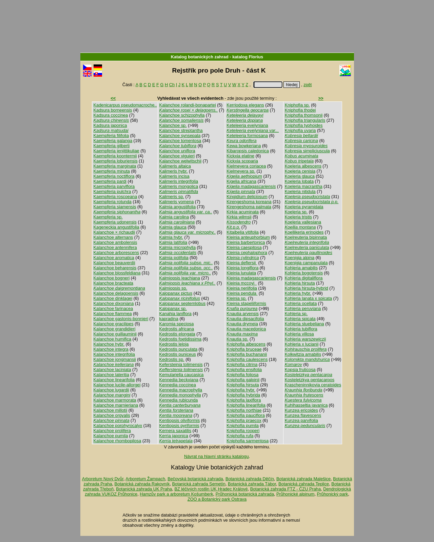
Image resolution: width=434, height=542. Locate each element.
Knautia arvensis (242, 313)
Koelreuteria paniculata (307, 247)
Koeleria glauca (300, 176)
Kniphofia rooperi (242, 430)
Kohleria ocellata (301, 303)
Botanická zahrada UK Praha (144, 488)
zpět (307, 84)
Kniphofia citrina (241, 364)
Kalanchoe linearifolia (114, 379)
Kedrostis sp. (171, 359)
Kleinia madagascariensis (251, 277)
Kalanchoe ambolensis (115, 242)
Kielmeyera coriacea (246, 166)
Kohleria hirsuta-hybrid (306, 288)
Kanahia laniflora (175, 313)
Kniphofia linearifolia (245, 405)
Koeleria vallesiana (303, 222)
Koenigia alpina (300, 257)
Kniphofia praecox (243, 420)
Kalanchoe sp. (173, 125)
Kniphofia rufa (239, 435)
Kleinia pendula (241, 293)
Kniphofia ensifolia (244, 369)
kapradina (168, 318)
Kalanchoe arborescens (116, 252)
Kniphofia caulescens (247, 359)
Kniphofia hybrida (243, 395)
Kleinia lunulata (241, 272)
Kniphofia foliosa (242, 374)
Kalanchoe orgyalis (112, 415)
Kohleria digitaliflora (304, 277)
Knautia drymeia (242, 323)
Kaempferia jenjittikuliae (116, 150)
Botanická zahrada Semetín (198, 483)
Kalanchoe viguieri (177, 155)
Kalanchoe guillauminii (115, 333)
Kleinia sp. (236, 298)
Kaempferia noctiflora (114, 176)
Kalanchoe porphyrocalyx (118, 425)
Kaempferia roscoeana (115, 196)
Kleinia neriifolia (241, 288)
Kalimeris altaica (175, 166)
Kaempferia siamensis (115, 206)
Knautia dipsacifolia (245, 318)
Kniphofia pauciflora (245, 415)
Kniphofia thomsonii (304, 115)
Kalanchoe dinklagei (113, 298)
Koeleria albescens (303, 166)
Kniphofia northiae (243, 410)
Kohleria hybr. (298, 293)
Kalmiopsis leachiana (179, 277)
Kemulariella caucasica (181, 374)
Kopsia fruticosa (300, 369)
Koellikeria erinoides (304, 232)
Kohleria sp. (296, 313)
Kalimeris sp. (171, 196)
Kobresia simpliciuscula (307, 150)
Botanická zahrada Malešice (303, 478)
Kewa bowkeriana (243, 145)
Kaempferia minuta (112, 171)
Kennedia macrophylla (180, 389)
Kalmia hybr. (171, 237)
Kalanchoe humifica (113, 339)
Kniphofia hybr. (240, 389)
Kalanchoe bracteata (113, 283)
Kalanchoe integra (111, 349)
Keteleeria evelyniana (247, 125)
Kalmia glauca (172, 227)
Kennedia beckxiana (178, 379)
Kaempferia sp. (108, 216)
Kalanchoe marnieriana (116, 405)
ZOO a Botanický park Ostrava (217, 499)
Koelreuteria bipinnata (306, 237)
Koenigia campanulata (306, 262)
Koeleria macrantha (303, 186)
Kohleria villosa (299, 333)
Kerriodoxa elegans (245, 105)
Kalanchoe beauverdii (114, 262)
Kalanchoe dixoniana (114, 303)
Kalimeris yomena (176, 201)
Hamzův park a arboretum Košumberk (176, 494)
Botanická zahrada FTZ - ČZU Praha (285, 488)
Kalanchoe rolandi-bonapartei (187, 105)
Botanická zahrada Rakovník (142, 483)
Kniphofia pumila (242, 425)
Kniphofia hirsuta (242, 384)
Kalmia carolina (174, 216)
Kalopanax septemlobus (182, 303)
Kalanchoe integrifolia (114, 354)
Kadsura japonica (110, 125)
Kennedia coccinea (177, 384)
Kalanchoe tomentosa (180, 140)
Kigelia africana (241, 181)
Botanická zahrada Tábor (252, 483)
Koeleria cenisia (300, 171)
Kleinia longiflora (242, 267)
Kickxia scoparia (242, 160)
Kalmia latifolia (173, 242)
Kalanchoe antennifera (115, 247)
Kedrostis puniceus (177, 354)
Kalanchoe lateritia (111, 374)
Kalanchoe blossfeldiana (117, 272)
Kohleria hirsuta (300, 283)
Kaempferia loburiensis (116, 160)
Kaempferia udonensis (115, 222)
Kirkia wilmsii (238, 216)
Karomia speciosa (176, 323)
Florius (256, 56)
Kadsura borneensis (113, 110)
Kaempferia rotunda (113, 201)
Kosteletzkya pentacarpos (310, 379)
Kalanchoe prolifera (112, 430)
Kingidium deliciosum (246, 196)
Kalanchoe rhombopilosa (117, 440)
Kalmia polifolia (174, 257)
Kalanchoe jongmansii (115, 359)
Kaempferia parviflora (114, 186)
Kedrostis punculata (178, 349)
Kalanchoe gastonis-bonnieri (121, 318)
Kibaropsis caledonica (247, 150)
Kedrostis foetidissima (180, 339)
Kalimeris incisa (174, 176)
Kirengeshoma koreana (248, 201)
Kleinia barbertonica (245, 242)
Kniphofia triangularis (305, 120)
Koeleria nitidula (300, 191)
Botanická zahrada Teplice (303, 483)
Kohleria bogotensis (304, 272)
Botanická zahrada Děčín (249, 478)
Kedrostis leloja (174, 344)
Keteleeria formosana (247, 135)
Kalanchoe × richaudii (114, 232)
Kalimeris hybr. (173, 171)
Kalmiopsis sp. (173, 288)
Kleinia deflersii (241, 262)
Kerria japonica (173, 435)
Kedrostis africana (176, 328)
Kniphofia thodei (300, 110)
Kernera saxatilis (175, 430)
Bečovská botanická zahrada (195, 478)
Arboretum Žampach (145, 478)
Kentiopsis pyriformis (179, 425)
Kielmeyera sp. (240, 171)
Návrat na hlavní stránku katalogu (216, 456)
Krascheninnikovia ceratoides (313, 384)
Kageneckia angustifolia (116, 227)
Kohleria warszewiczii (305, 339)
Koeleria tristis (298, 216)
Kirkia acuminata (242, 211)
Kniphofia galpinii (242, 379)
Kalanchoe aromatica (114, 257)
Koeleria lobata (299, 181)
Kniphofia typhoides (304, 125)
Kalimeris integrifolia (178, 181)
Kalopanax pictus (175, 293)
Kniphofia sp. (297, 105)
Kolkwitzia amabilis (303, 354)
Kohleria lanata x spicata (308, 298)
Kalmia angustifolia (177, 206)
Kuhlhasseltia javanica (306, 405)
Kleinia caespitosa (243, 247)
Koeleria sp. (296, 211)
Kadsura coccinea (111, 115)
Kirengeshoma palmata (248, 206)
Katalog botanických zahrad (200, 56)
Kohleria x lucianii (302, 344)
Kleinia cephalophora (246, 252)
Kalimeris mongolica (178, 186)
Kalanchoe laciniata (112, 369)
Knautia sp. (237, 339)
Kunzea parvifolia (301, 420)
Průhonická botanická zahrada (245, 494)
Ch (172, 84)
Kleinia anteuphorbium (248, 237)
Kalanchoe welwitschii (180, 160)
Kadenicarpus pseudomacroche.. (125, 105)
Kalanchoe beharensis (115, 267)
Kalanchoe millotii (110, 410)
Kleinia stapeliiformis (246, 303)
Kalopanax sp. (173, 308)
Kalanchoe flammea (113, 313)
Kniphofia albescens (245, 344)
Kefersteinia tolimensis (181, 364)
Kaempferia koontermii (115, 155)
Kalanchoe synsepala (180, 135)
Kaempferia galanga (113, 140)
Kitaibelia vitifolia (242, 232)
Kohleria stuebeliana (304, 323)
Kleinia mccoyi (241, 283)
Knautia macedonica (246, 328)
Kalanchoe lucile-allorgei (117, 384)
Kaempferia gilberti (112, 145)
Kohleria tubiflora (301, 328)
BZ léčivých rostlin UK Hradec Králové (211, 488)
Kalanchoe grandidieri (115, 328)
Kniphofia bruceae (243, 349)
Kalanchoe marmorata (115, 400)
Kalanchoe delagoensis (116, 293)
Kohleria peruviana (303, 308)
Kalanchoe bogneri (112, 277)
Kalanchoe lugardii (111, 389)
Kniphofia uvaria (300, 130)
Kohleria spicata (300, 318)
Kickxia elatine (240, 155)
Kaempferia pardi (110, 181)
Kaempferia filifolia (111, 135)
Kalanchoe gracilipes (114, 323)
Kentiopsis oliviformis (179, 420)
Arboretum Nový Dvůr (102, 478)
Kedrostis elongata (177, 333)
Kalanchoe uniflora (177, 150)
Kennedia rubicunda (178, 400)
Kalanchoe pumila (111, 435)
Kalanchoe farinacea (113, 308)
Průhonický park (332, 494)
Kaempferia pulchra (112, 191)
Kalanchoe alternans (113, 237)
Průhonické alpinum (295, 494)
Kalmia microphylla (177, 247)
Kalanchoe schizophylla (182, 115)
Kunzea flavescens (303, 415)
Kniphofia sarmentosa (247, 440)
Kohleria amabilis (301, 267)
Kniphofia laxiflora (243, 400)
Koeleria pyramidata (304, 206)
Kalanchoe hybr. (109, 344)
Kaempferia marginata (115, 166)
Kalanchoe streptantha (181, 130)
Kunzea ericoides (301, 410)
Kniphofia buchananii (246, 354)
